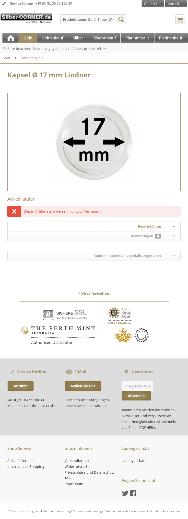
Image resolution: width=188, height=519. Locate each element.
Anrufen (20, 386)
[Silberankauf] (104, 38)
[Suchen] (121, 19)
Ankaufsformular (21, 460)
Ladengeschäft (134, 460)
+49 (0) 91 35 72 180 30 (53, 3)
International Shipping (25, 466)
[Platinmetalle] (137, 38)
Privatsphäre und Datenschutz (90, 472)
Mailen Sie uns (83, 386)
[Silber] (78, 38)
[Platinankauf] (170, 38)
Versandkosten (77, 460)
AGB (68, 478)
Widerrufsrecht (77, 466)
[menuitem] (93, 21)
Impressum (74, 484)
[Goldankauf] (52, 38)
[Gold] (28, 38)
